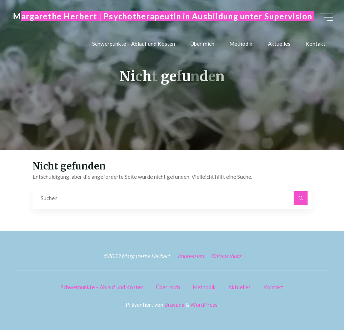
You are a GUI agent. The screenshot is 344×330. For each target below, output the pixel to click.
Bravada (173, 304)
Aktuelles (239, 287)
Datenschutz (226, 256)
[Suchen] (301, 198)
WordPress (204, 304)
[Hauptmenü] (326, 17)
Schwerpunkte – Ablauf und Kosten (102, 287)
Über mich (168, 287)
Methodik (204, 287)
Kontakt (273, 287)
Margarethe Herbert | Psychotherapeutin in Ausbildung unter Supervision (162, 16)
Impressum (191, 256)
